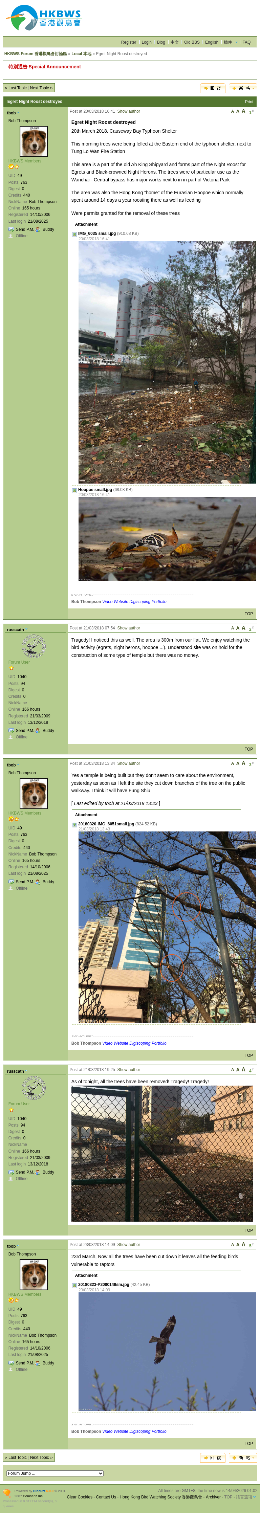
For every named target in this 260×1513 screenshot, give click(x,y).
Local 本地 (81, 53)
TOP (249, 613)
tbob (11, 113)
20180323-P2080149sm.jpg (103, 1284)
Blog (161, 42)
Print (249, 101)
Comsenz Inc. (33, 1496)
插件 (228, 42)
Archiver (213, 1497)
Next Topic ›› (41, 88)
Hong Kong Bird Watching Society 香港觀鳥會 (161, 1497)
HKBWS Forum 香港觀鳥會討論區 (35, 53)
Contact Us (106, 1497)
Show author (128, 111)
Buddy (48, 229)
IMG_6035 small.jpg (97, 233)
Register (128, 42)
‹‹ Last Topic (16, 88)
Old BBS (192, 42)
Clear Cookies (79, 1497)
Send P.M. (25, 229)
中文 (175, 42)
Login (147, 42)
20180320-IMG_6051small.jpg (106, 824)
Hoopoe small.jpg (95, 489)
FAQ (246, 42)
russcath (15, 629)
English (211, 42)
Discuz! (39, 1491)
